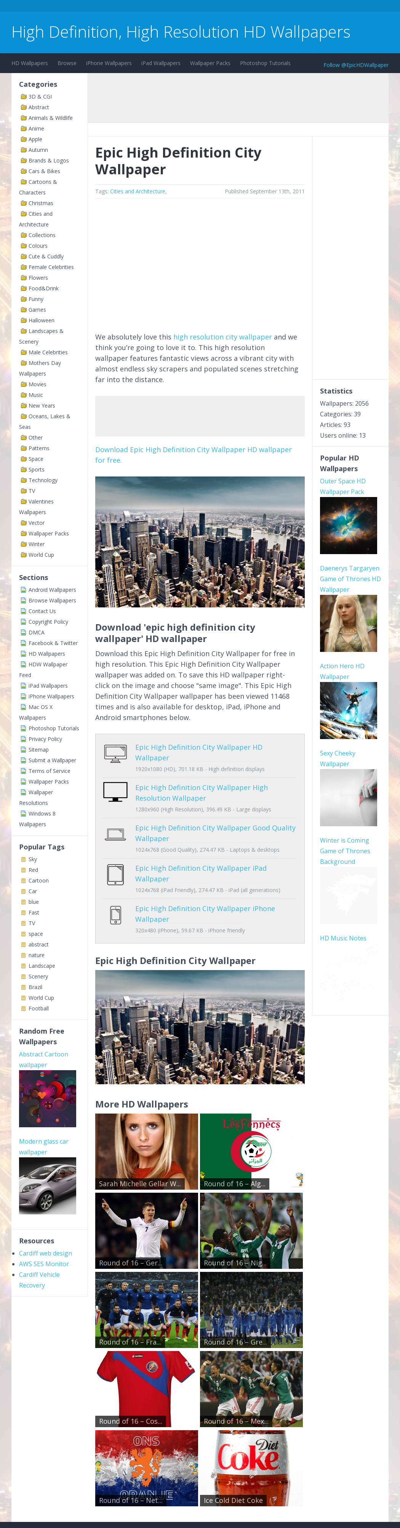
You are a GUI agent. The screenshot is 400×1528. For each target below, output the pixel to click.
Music (36, 394)
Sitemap (39, 749)
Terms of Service (49, 770)
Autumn (38, 149)
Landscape (42, 965)
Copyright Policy (48, 621)
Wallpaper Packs (210, 63)
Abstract (39, 107)
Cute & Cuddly (46, 256)
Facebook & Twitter (53, 643)
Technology (43, 480)
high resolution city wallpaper (222, 336)
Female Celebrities (51, 267)
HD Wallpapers (29, 63)
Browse (67, 63)
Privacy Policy (45, 738)
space (36, 933)
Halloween (41, 320)
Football (39, 1008)
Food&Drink (44, 288)
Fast (34, 912)
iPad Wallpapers (161, 63)
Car (33, 891)
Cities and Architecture (137, 191)
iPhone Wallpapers (109, 63)
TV (32, 490)
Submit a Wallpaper (52, 760)
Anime (36, 128)
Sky (33, 859)
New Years (42, 405)
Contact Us (42, 611)
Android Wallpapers (52, 589)
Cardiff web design (45, 1253)
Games (37, 309)
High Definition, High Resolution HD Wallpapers (180, 31)
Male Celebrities (48, 352)
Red (33, 869)
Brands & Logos (49, 160)
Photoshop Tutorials (265, 63)
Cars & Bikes (44, 171)
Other (36, 437)
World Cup (41, 554)
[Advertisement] (150, 7)
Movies (37, 384)
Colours (38, 245)
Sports (37, 469)
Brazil (35, 987)
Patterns (39, 448)
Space (36, 458)
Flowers (38, 277)
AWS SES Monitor (44, 1264)
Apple (35, 139)
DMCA (37, 632)
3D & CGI (40, 96)
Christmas (41, 203)
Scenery (38, 976)
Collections (42, 235)
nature (37, 955)
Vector (37, 522)
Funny (36, 299)
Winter (37, 544)
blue (34, 901)
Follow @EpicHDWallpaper (356, 65)
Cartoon (39, 880)
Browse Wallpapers (52, 600)
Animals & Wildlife (51, 117)
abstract (39, 944)
